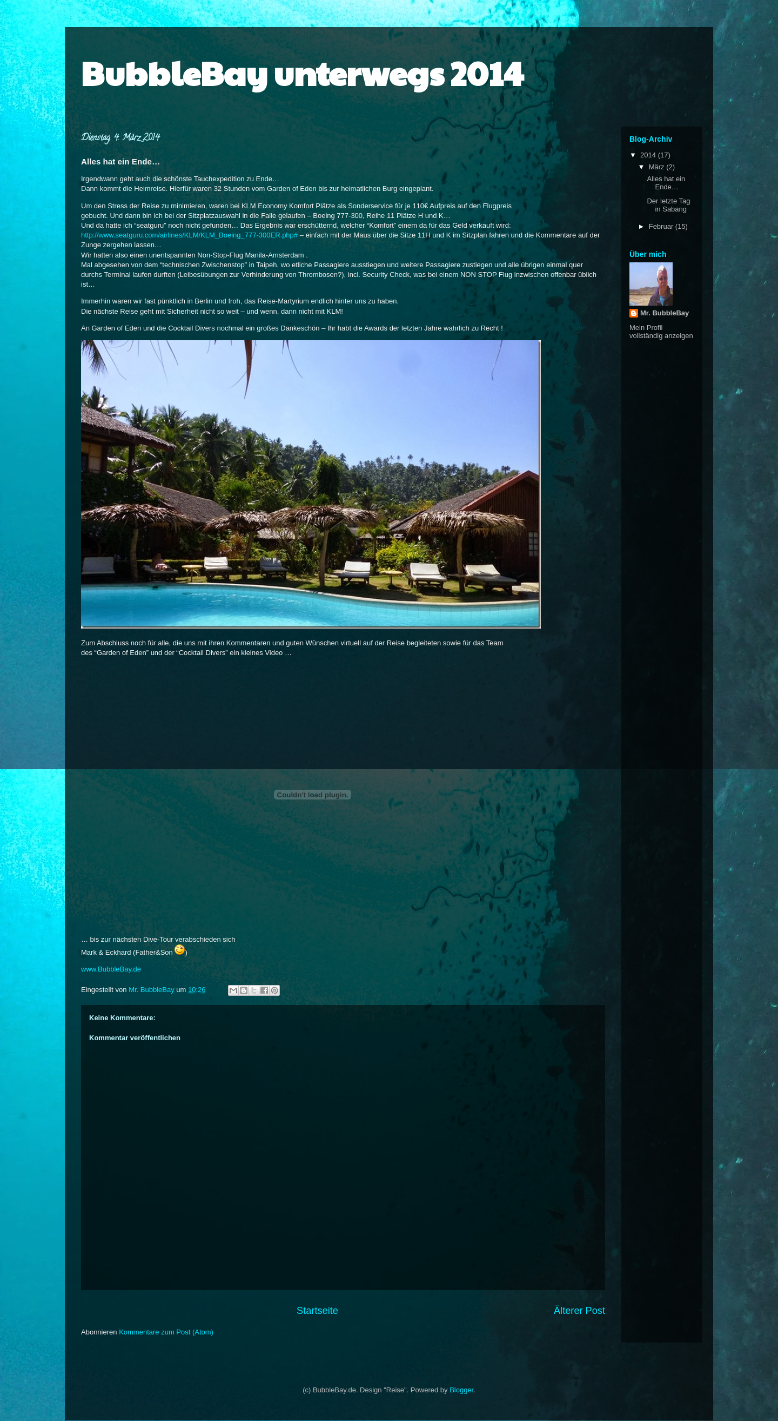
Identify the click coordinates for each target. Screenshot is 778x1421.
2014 (649, 155)
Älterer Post (579, 1310)
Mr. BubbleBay (664, 313)
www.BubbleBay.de (111, 969)
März (658, 167)
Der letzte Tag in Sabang (668, 205)
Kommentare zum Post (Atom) (166, 1332)
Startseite (317, 1310)
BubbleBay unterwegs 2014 (302, 72)
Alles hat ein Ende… (666, 183)
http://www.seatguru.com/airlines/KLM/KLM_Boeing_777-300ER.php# (189, 235)
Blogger (461, 1390)
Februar (662, 226)
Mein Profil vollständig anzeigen (661, 331)
